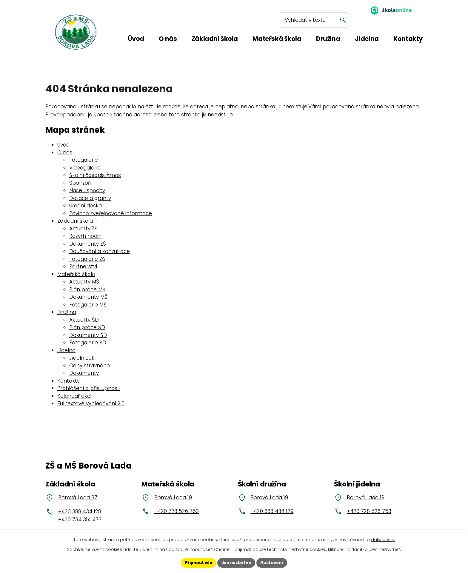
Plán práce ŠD (87, 327)
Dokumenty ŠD (88, 335)
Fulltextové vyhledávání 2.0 (90, 403)
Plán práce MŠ (87, 289)
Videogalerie (85, 167)
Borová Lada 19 (173, 497)
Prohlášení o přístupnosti (88, 388)
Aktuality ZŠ (83, 228)
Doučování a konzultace (99, 251)
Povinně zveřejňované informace (110, 213)
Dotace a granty (90, 198)
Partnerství (83, 266)
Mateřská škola (76, 274)
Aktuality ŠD (84, 320)
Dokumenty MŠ (88, 297)
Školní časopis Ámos (95, 175)
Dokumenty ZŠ (87, 243)
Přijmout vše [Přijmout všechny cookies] (197, 563)
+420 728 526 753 (176, 511)
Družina (66, 312)
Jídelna (66, 350)
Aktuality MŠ (84, 281)
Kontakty (68, 380)
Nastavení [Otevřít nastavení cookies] (273, 563)
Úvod (63, 144)
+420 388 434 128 (79, 511)
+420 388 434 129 (271, 511)
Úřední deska (85, 205)
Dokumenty (84, 373)
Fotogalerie (83, 160)
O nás (64, 152)
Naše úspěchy (87, 190)
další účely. (383, 539)
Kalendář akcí (74, 396)
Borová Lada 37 (77, 497)
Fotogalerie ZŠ (87, 259)
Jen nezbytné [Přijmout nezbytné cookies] (236, 563)
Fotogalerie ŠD (87, 342)
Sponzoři (80, 183)
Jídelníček (81, 357)
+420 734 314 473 (79, 519)
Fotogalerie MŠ (88, 304)
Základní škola (75, 220)
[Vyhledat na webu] (308, 11)
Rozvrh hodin (85, 236)
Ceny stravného (89, 365)
